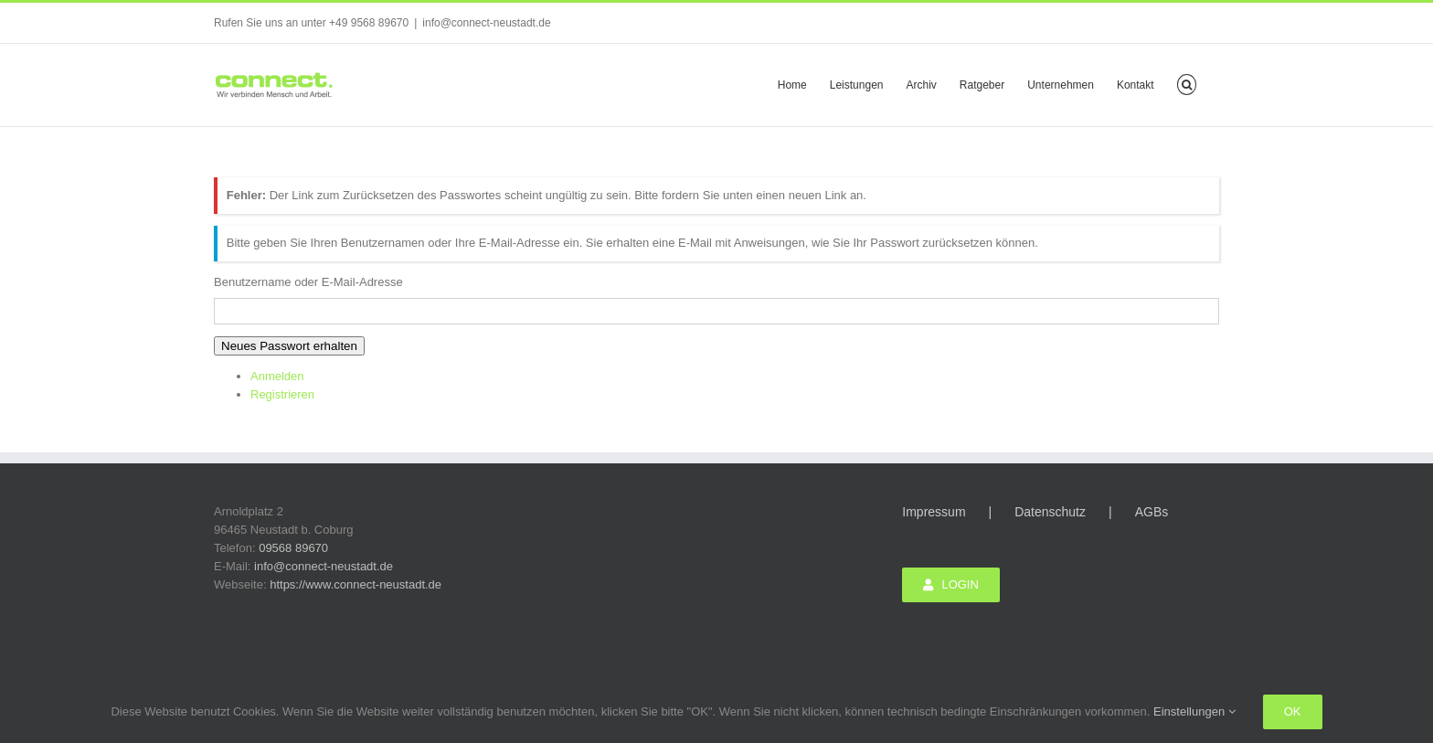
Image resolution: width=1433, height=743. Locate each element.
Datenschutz (1050, 511)
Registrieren (282, 394)
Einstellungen (1194, 711)
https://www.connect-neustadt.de (355, 584)
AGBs (1152, 511)
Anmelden (277, 376)
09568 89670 (293, 548)
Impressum (933, 511)
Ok (1292, 711)
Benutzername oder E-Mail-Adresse (308, 282)
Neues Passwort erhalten (289, 346)
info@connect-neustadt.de (486, 22)
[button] (1186, 83)
